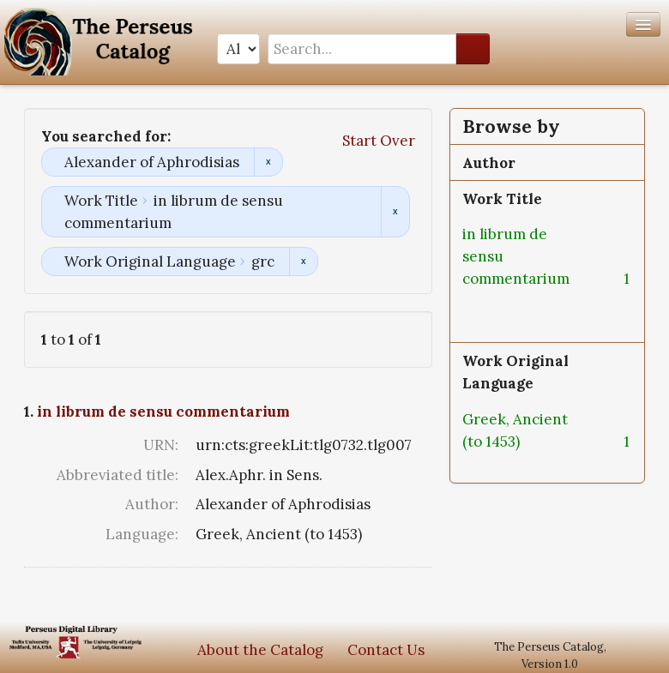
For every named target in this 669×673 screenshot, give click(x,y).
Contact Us (386, 649)
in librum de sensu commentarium (163, 411)
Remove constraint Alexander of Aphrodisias (268, 162)
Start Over (378, 140)
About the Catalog (260, 649)
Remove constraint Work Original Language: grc (303, 261)
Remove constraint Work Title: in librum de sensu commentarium (395, 212)
